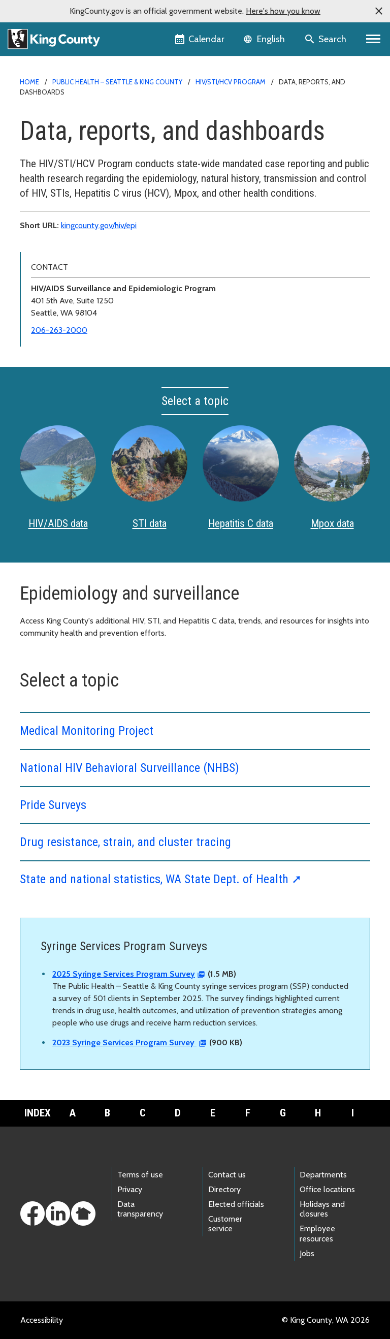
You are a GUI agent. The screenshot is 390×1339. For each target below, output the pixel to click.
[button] (379, 11)
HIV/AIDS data (58, 523)
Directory (224, 1189)
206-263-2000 (59, 330)
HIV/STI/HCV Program (231, 82)
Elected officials (236, 1204)
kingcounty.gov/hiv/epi (99, 225)
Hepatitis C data (240, 523)
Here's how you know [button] (283, 11)
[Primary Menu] (373, 39)
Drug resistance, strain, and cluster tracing (125, 842)
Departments (323, 1174)
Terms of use (140, 1174)
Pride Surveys (53, 805)
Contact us (227, 1174)
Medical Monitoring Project (86, 731)
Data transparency (140, 1209)
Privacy (129, 1189)
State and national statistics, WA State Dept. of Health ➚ (161, 879)
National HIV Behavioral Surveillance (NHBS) (129, 768)
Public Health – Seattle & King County (117, 82)
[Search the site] (326, 39)
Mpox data (332, 523)
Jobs (307, 1253)
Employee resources (317, 1233)
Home (29, 82)
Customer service (225, 1223)
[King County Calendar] (200, 39)
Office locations (327, 1189)
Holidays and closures (322, 1209)
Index (37, 1113)
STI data (150, 523)
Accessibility (41, 1320)
